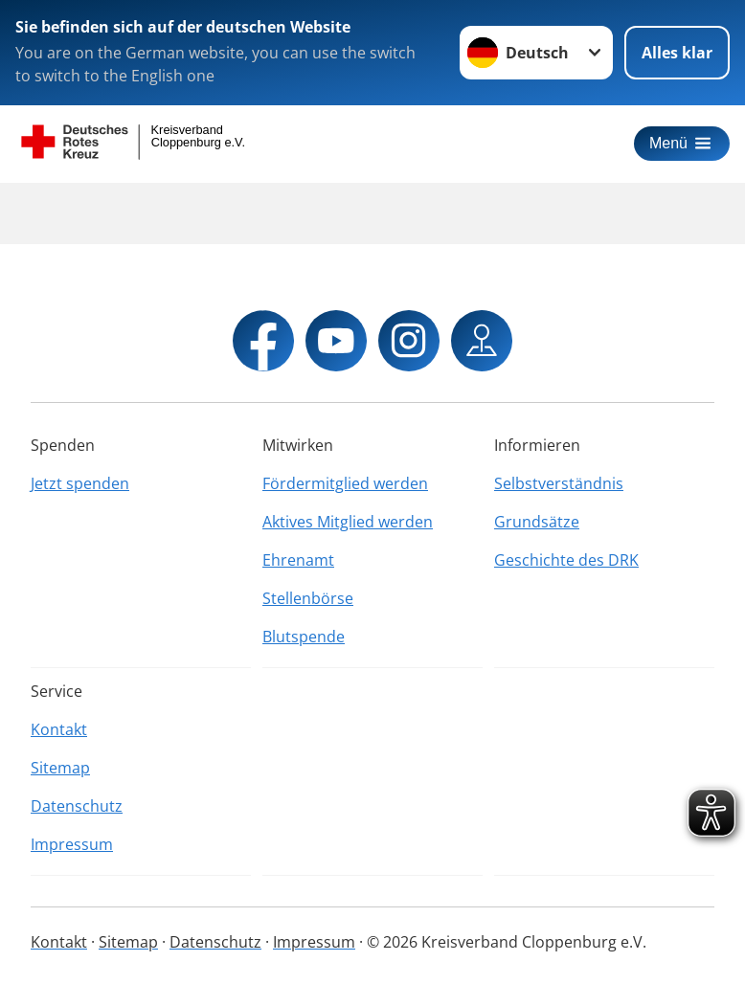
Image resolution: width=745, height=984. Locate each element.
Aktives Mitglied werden (347, 521)
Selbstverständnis (558, 483)
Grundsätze (536, 521)
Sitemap (60, 767)
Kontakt (59, 729)
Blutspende (303, 636)
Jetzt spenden (80, 483)
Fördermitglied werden (345, 483)
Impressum (72, 844)
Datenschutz (77, 805)
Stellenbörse (307, 598)
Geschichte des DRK (566, 559)
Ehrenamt (298, 559)
